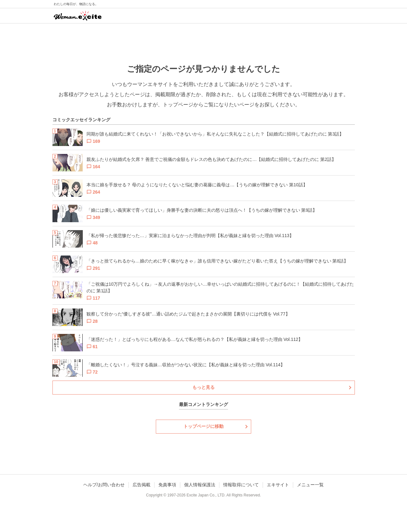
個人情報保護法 (199, 484)
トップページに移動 (203, 426)
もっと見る (203, 387)
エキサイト (278, 484)
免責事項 (167, 484)
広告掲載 (141, 484)
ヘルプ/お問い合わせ (104, 484)
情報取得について (241, 484)
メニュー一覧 (310, 484)
